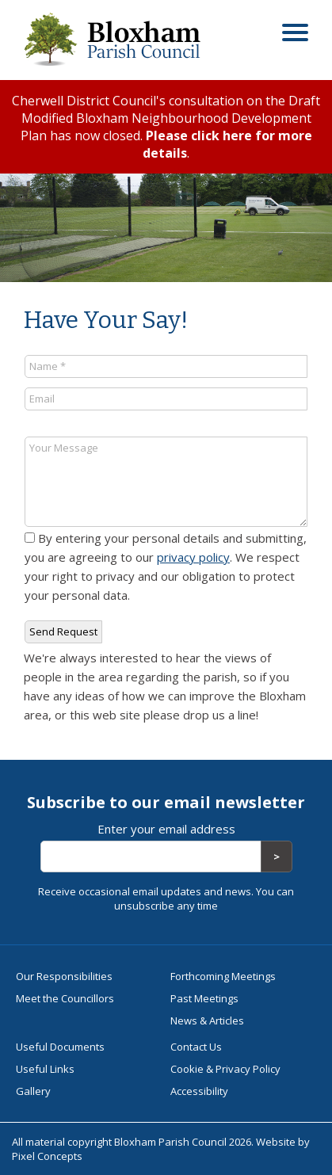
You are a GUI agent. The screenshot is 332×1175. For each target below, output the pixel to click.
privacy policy (193, 557)
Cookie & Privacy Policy (225, 1069)
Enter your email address (166, 829)
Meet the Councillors (65, 998)
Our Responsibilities (64, 976)
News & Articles (207, 1020)
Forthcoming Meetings (223, 976)
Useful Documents (60, 1047)
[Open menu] (295, 34)
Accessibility (199, 1091)
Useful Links (45, 1069)
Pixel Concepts (47, 1156)
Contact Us (196, 1047)
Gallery (33, 1091)
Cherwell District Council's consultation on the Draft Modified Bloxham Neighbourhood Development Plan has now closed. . (166, 127)
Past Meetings (204, 998)
